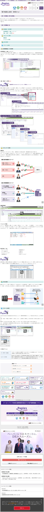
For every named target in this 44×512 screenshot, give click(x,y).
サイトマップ (40, 4)
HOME (35, 4)
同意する (22, 508)
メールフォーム (22, 460)
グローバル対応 (7, 45)
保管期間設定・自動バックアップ (9, 31)
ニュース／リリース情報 (6, 486)
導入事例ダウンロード (32, 463)
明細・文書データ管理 (8, 33)
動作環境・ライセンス (17, 368)
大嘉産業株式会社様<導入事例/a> (8, 494)
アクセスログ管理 (6, 39)
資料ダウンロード (12, 463)
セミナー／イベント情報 (6, 469)
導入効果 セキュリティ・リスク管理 (19, 365)
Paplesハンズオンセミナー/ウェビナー (9, 477)
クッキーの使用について (12, 503)
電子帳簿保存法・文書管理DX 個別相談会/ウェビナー (12, 473)
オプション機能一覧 (16, 371)
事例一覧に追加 (17, 494)
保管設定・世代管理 (7, 29)
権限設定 (5, 37)
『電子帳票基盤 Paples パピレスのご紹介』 (10, 490)
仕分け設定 (6, 42)
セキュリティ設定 (7, 35)
